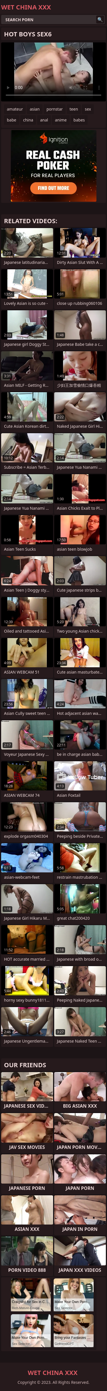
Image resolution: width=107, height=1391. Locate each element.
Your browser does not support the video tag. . (53, 71)
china (28, 120)
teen (74, 109)
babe (11, 120)
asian (35, 109)
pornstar (55, 109)
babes (79, 120)
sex (88, 109)
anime (60, 120)
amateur (15, 109)
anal (44, 120)
